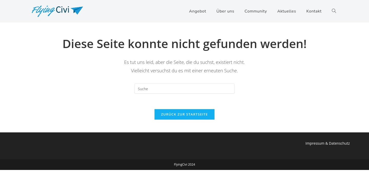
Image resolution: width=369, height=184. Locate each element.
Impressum (314, 143)
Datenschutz (339, 143)
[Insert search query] (184, 89)
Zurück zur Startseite (184, 114)
